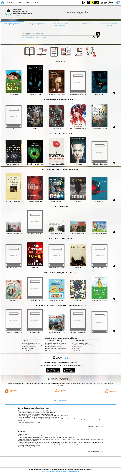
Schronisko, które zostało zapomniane (57, 348)
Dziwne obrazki (78, 346)
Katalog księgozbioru (12, 24)
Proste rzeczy (77, 350)
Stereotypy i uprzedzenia (28, 348)
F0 (102, 2)
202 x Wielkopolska (26, 350)
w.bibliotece (54, 383)
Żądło (49, 350)
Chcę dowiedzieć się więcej (51, 471)
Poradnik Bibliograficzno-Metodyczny (108, 24)
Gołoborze (76, 348)
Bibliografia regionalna (36, 24)
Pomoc (27, 3)
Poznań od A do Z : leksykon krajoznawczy (32, 345)
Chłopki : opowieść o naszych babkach (57, 343)
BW (88, 2)
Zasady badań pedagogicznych (29, 346)
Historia (19, 3)
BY (97, 2)
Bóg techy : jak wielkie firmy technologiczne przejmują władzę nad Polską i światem (94, 345)
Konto (36, 3)
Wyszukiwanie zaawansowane (30, 37)
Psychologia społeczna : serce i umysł (31, 343)
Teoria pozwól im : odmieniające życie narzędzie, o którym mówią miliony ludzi (66, 345)
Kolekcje (43, 37)
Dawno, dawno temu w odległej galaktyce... (33, 408)
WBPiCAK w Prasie (84, 24)
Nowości (10, 3)
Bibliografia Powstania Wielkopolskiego (60, 24)
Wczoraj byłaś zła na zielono (55, 346)
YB (93, 2)
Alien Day (21, 431)
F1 (106, 2)
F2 (111, 2)
